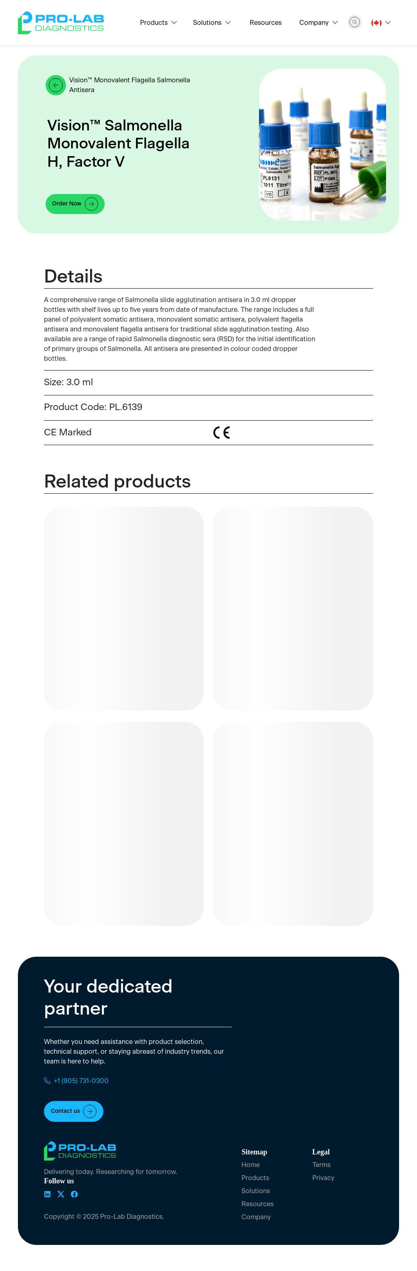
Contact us (74, 1111)
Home (250, 1165)
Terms (321, 1165)
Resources (266, 23)
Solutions (255, 1191)
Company (256, 1217)
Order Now (75, 204)
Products (255, 1178)
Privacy (323, 1178)
